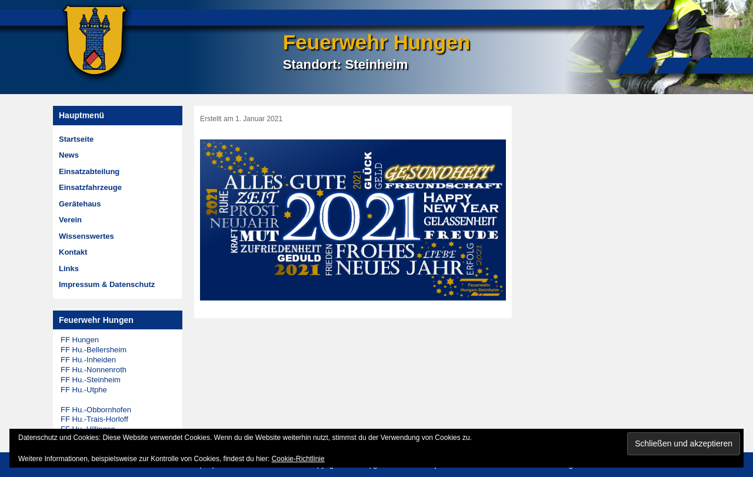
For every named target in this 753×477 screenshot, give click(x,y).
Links (69, 268)
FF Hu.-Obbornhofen (96, 409)
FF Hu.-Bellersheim (93, 349)
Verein (70, 219)
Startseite (76, 139)
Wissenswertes (86, 236)
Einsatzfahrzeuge (90, 187)
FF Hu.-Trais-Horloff (94, 419)
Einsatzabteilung (89, 171)
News (69, 155)
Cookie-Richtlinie (298, 459)
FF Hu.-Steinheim (91, 379)
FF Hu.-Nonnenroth (93, 369)
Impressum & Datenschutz (107, 284)
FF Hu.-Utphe (84, 389)
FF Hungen (80, 339)
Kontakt (73, 252)
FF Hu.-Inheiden (88, 359)
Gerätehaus (80, 203)
